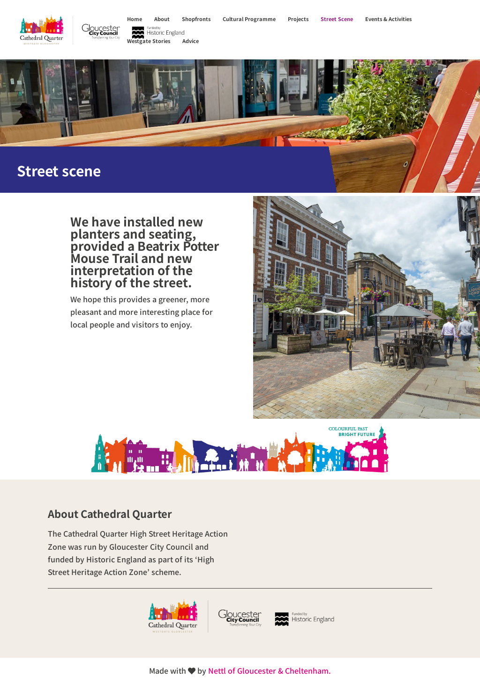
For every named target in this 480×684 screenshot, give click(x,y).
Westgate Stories (148, 40)
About (162, 18)
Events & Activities (388, 18)
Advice (190, 40)
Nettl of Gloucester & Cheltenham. (269, 670)
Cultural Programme (249, 18)
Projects (298, 18)
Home (134, 18)
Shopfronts (196, 18)
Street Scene (337, 18)
